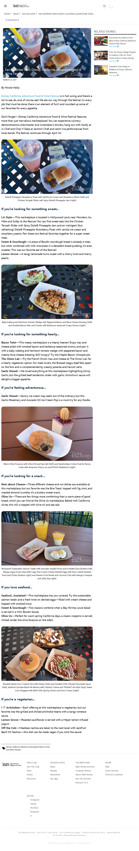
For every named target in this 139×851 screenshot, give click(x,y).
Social (30, 795)
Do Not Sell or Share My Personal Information (69, 835)
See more (114, 47)
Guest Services (111, 771)
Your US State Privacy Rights (69, 832)
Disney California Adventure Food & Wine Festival (30, 96)
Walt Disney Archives (85, 767)
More (108, 762)
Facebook (34, 812)
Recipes (53, 771)
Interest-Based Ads (113, 832)
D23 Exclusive (28, 14)
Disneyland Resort (37, 747)
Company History (83, 771)
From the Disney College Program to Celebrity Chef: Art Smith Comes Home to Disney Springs (122, 55)
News (15, 14)
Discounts (31, 779)
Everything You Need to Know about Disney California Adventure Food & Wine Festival (122, 41)
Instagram (35, 800)
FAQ (107, 767)
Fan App (54, 779)
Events (30, 775)
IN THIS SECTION (11, 20)
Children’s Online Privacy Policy (93, 832)
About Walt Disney (84, 775)
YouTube (34, 808)
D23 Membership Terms (26, 832)
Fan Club (32, 762)
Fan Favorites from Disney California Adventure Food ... (67, 14)
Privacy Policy (53, 832)
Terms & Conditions (114, 775)
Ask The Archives (83, 779)
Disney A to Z (82, 783)
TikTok (33, 804)
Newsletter (55, 775)
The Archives (83, 762)
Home (7, 14)
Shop (29, 771)
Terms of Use (41, 832)
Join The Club (33, 767)
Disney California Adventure (17, 747)
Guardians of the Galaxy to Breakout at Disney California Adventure (120, 69)
